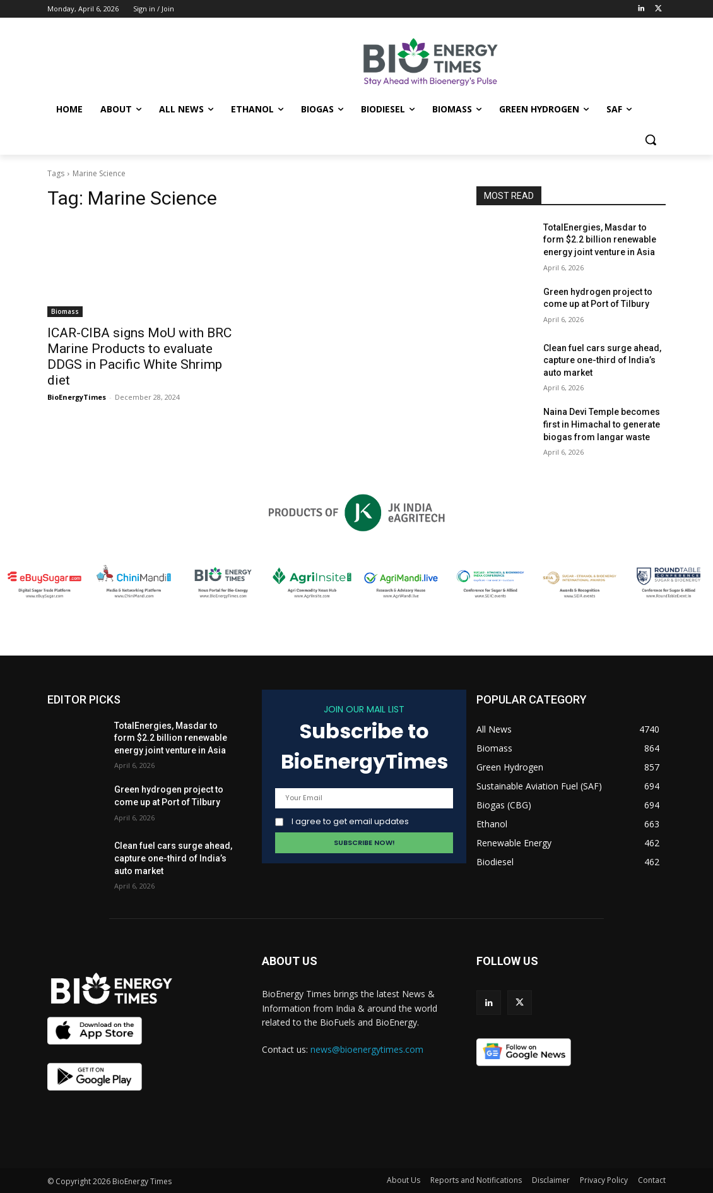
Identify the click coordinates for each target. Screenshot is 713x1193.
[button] (650, 139)
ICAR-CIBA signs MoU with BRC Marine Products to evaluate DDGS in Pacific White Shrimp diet (139, 356)
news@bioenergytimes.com (366, 1049)
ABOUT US (289, 961)
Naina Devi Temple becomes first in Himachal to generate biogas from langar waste (601, 424)
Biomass (65, 311)
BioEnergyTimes (76, 397)
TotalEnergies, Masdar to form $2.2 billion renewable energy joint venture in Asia (599, 239)
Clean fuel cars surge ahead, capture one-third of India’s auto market (602, 360)
